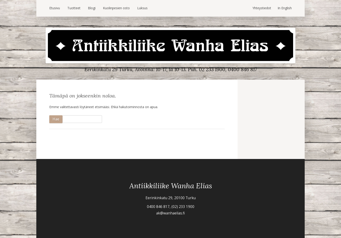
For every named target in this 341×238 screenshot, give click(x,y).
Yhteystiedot (261, 8)
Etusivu (54, 8)
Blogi (92, 8)
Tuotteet (74, 8)
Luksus (142, 8)
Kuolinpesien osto (116, 8)
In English (285, 8)
